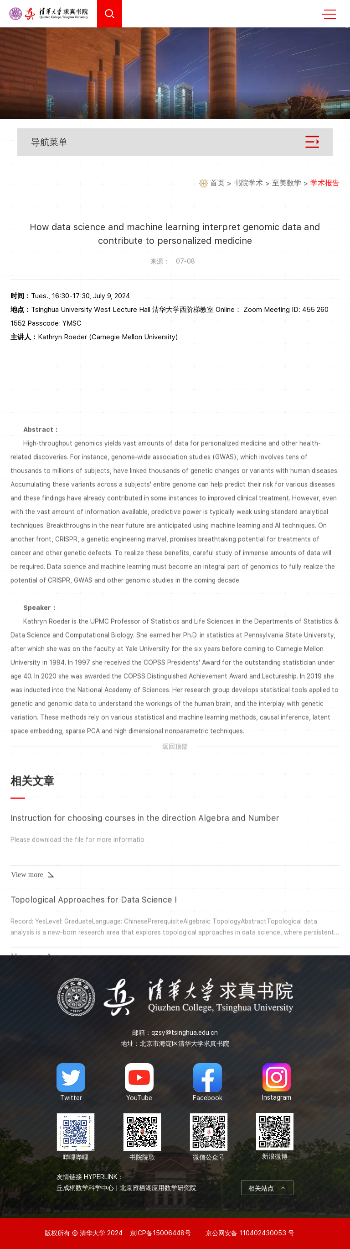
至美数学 (286, 183)
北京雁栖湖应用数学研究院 (158, 1187)
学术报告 (325, 183)
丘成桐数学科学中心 (85, 1187)
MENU (329, 14)
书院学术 (248, 183)
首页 (217, 183)
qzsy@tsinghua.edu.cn (184, 1032)
